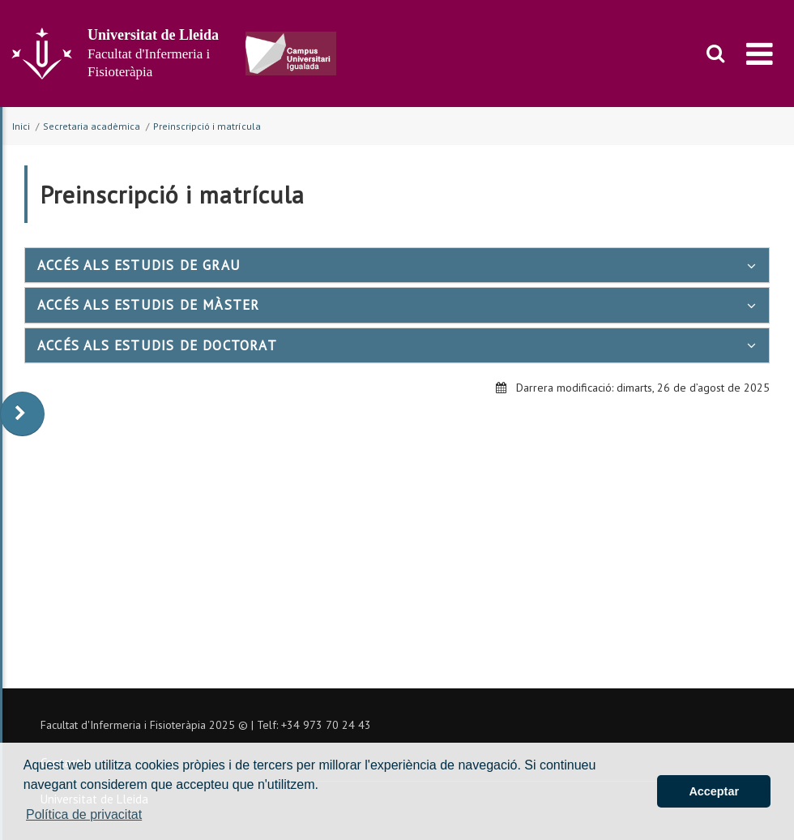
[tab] (397, 265)
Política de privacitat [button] (84, 814)
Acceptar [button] (714, 791)
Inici (21, 126)
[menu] (759, 53)
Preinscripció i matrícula (207, 126)
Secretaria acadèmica (91, 126)
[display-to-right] (22, 414)
